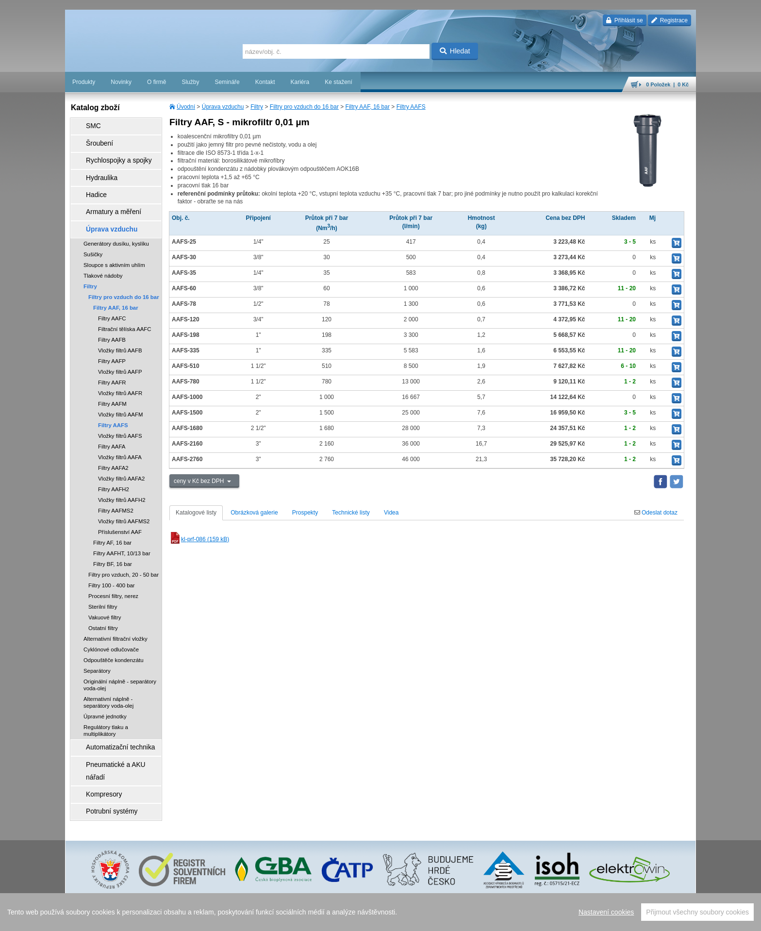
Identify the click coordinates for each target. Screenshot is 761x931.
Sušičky (92, 229)
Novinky (121, 82)
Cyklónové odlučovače (111, 624)
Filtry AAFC (112, 293)
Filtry (256, 106)
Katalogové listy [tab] (196, 512)
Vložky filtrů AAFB (120, 325)
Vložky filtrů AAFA (120, 432)
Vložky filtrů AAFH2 (121, 475)
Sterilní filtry (102, 581)
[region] (380, 912)
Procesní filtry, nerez (113, 571)
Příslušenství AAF (120, 507)
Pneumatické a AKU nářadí (115, 734)
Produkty (83, 82)
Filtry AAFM (112, 379)
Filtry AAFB (112, 314)
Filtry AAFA (111, 421)
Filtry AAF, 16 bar (368, 106)
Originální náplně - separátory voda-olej (119, 659)
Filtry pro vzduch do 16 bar (304, 106)
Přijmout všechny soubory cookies (697, 912)
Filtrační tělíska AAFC (124, 304)
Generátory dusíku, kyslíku (116, 218)
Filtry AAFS (411, 106)
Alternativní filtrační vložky (115, 613)
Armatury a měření (105, 192)
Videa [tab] (391, 512)
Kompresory (96, 748)
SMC (87, 124)
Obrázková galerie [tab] (254, 512)
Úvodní (186, 106)
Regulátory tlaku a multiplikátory (105, 705)
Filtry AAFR (112, 357)
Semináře (227, 82)
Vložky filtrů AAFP (120, 346)
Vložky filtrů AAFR (120, 368)
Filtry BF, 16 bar (112, 539)
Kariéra (299, 82)
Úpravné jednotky (105, 691)
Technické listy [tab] (350, 512)
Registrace (669, 20)
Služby (190, 82)
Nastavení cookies (606, 912)
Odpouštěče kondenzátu (113, 635)
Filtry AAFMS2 (115, 485)
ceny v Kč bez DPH (200, 481)
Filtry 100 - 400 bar (111, 560)
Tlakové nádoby (102, 250)
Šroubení (92, 138)
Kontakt (265, 82)
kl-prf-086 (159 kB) (199, 539)
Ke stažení (338, 82)
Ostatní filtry (103, 603)
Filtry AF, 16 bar (112, 517)
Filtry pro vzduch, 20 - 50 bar (123, 549)
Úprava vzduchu (223, 106)
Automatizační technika (111, 720)
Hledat (455, 51)
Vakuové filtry (104, 592)
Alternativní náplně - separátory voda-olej (108, 677)
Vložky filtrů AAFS (120, 411)
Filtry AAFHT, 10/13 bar (121, 528)
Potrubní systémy (103, 761)
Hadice (90, 179)
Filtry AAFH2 (113, 464)
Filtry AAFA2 (113, 443)
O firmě (156, 82)
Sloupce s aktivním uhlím (114, 240)
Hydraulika (94, 165)
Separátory (97, 645)
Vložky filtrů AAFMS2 (123, 496)
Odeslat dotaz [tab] (656, 512)
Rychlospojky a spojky (109, 152)
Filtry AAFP (112, 336)
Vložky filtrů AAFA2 (121, 453)
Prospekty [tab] (305, 512)
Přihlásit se (624, 20)
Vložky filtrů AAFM (120, 389)
